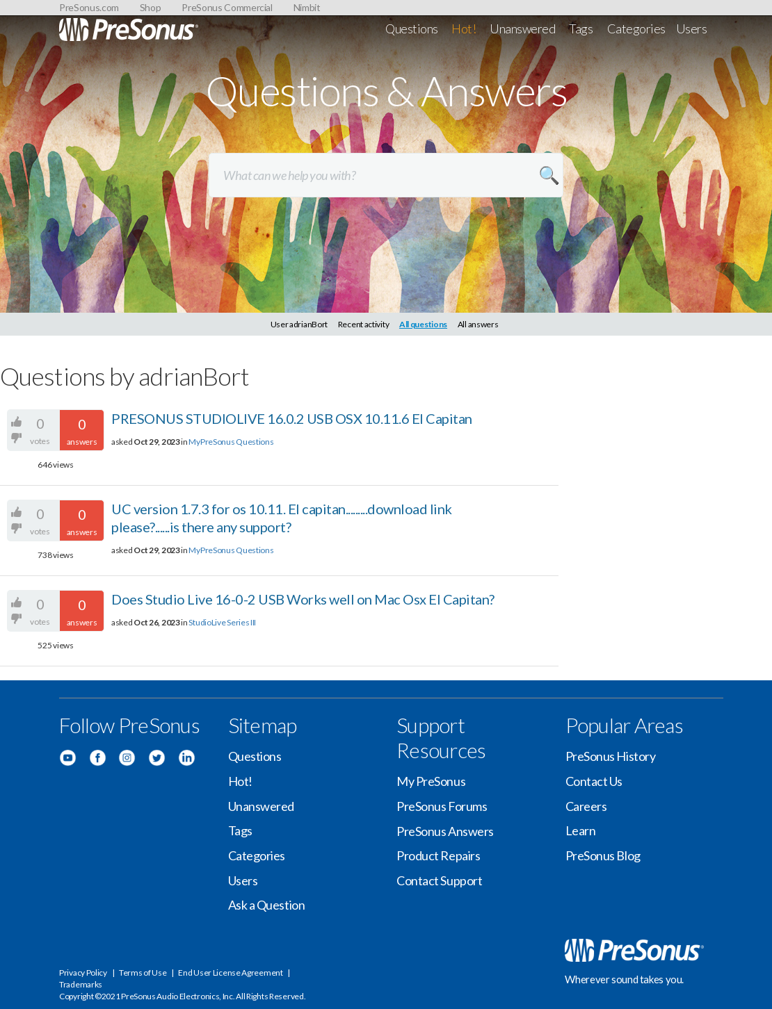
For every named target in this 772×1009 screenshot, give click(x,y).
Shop (150, 7)
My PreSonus (430, 781)
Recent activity (363, 324)
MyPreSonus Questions (230, 441)
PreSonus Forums (441, 806)
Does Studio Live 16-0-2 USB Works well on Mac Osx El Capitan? (302, 599)
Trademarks (80, 984)
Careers (586, 806)
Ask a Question (266, 904)
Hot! (463, 28)
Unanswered (523, 28)
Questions (411, 28)
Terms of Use (142, 972)
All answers (478, 324)
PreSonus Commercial (227, 7)
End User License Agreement (230, 972)
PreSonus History (610, 756)
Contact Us (594, 781)
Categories (636, 28)
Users (691, 28)
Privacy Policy (83, 972)
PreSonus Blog (603, 855)
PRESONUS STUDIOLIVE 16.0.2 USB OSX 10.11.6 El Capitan (291, 418)
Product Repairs (438, 855)
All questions (423, 324)
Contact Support (439, 880)
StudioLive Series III (222, 622)
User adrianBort (299, 324)
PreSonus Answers (445, 831)
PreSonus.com (89, 7)
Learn (580, 830)
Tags (581, 28)
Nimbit (307, 7)
